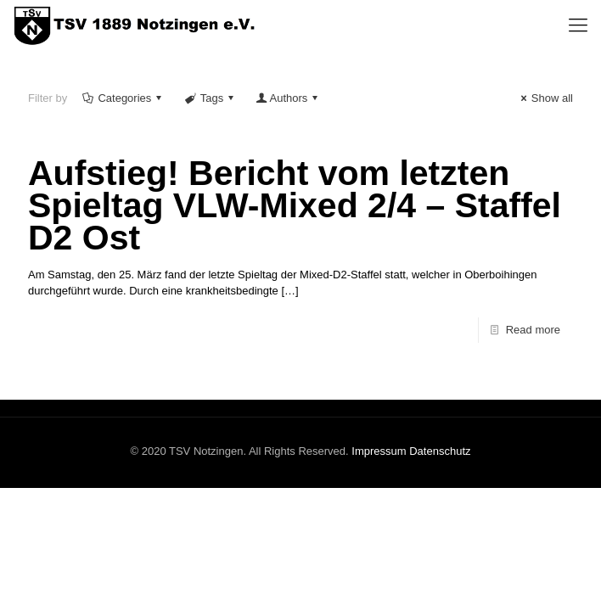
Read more (533, 329)
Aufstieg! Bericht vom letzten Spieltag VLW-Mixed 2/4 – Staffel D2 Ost (294, 205)
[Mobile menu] (578, 25)
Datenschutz (439, 451)
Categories (123, 98)
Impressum (378, 451)
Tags (210, 98)
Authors (288, 98)
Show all (544, 98)
